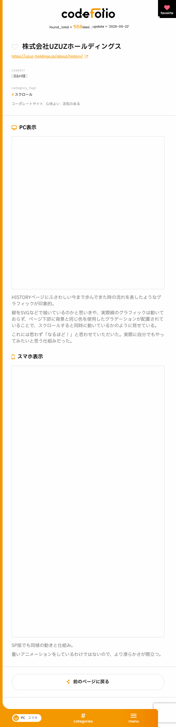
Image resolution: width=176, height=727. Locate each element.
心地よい (53, 104)
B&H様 (19, 76)
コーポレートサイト (27, 104)
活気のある (71, 104)
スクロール (23, 94)
